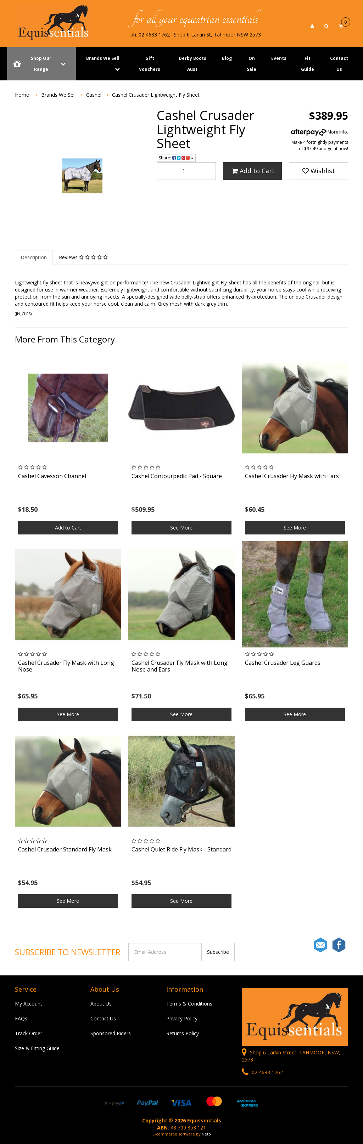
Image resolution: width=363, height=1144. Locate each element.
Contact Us (339, 63)
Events (278, 58)
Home (22, 94)
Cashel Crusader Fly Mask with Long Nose (66, 666)
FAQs (21, 1018)
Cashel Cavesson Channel (52, 476)
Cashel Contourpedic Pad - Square (177, 476)
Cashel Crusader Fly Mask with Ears (292, 476)
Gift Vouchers (149, 63)
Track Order (28, 1033)
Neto (206, 1134)
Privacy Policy (181, 1018)
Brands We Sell (102, 58)
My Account (28, 1003)
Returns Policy (182, 1033)
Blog (227, 58)
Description (34, 257)
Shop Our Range (41, 63)
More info (319, 132)
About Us (101, 1003)
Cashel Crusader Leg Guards (282, 663)
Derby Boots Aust (192, 63)
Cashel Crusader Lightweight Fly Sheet (156, 94)
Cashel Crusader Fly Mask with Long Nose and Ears (180, 666)
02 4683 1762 (262, 1072)
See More (181, 527)
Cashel (93, 94)
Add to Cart (253, 170)
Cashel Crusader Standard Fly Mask (65, 849)
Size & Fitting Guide (37, 1048)
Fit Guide (307, 63)
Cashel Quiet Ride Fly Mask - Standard (181, 849)
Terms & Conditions (189, 1003)
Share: (176, 158)
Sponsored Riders (110, 1033)
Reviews (83, 257)
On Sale (251, 63)
